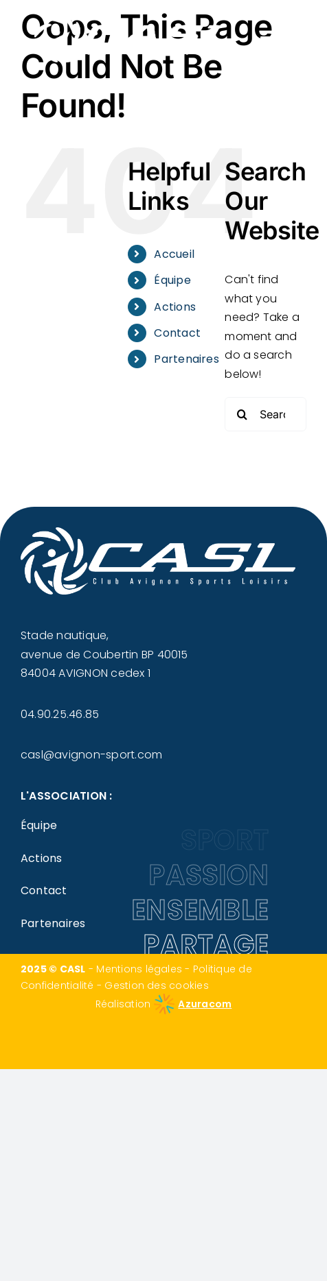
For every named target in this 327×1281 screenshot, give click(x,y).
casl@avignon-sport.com (91, 755)
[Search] (242, 414)
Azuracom (205, 1004)
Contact (177, 333)
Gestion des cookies (156, 985)
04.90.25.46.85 (60, 714)
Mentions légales (139, 969)
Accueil (174, 254)
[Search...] (265, 414)
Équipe (172, 280)
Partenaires (186, 359)
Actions (175, 307)
